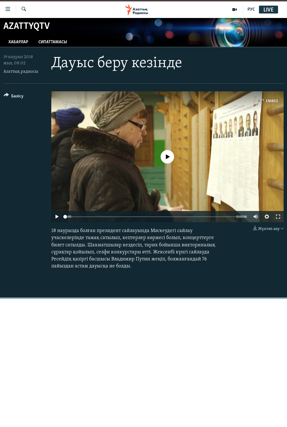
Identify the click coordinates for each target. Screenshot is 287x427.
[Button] (14, 97)
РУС (251, 9)
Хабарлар (18, 42)
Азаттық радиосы (20, 71)
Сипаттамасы (52, 42)
